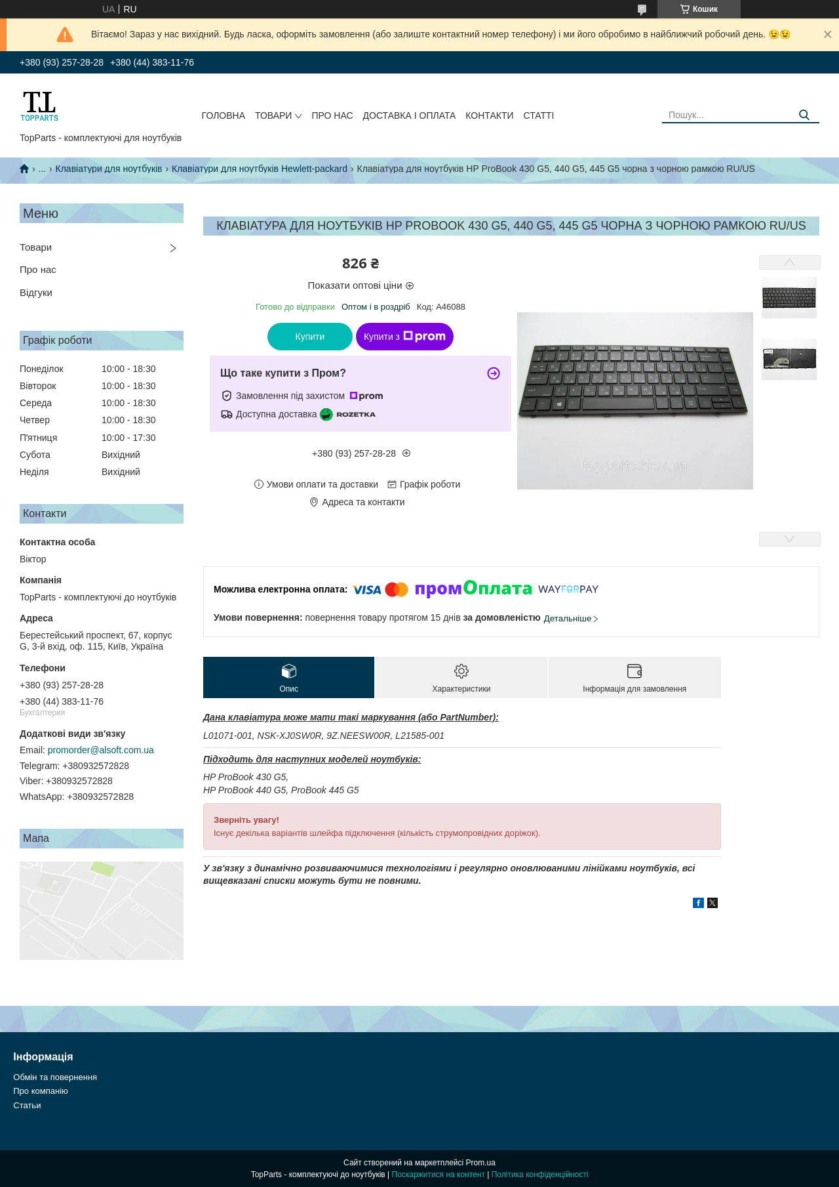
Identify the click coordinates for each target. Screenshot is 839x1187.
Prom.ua (481, 1162)
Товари (273, 115)
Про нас (332, 115)
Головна (223, 115)
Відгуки (36, 292)
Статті (539, 115)
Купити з (405, 337)
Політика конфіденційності (540, 1174)
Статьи (27, 1105)
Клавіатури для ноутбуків (109, 168)
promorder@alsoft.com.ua (101, 750)
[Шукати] (804, 115)
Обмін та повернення (55, 1077)
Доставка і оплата (409, 115)
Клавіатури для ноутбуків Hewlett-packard (259, 168)
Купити (310, 336)
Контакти (489, 115)
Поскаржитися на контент (438, 1174)
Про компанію (40, 1091)
